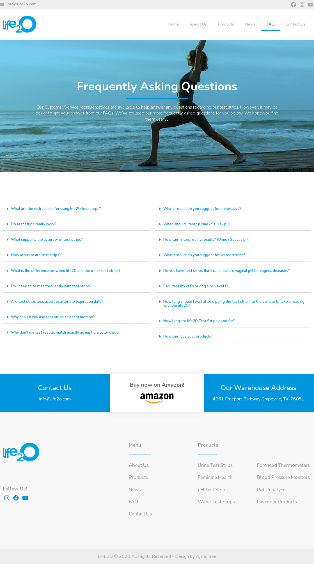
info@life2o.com (55, 399)
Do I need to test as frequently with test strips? (53, 285)
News (250, 24)
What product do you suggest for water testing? (207, 255)
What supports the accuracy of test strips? (49, 239)
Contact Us (296, 24)
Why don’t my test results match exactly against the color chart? (69, 332)
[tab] (76, 209)
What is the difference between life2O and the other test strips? (69, 270)
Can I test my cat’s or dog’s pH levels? (197, 285)
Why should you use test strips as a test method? (55, 316)
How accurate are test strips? (37, 255)
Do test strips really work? (34, 224)
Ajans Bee (206, 556)
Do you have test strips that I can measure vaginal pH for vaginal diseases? (231, 270)
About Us (198, 24)
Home (173, 24)
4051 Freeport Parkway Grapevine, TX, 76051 (258, 399)
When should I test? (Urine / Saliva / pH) (199, 224)
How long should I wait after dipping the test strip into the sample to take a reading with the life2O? (231, 303)
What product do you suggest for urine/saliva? (205, 208)
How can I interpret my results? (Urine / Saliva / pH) (209, 239)
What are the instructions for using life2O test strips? (59, 208)
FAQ (270, 24)
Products (226, 24)
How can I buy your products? (190, 336)
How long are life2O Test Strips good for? (201, 320)
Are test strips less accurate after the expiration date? (60, 301)
